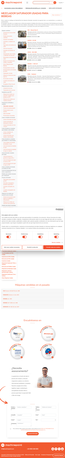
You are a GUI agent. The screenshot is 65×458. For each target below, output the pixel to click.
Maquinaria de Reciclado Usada (9, 268)
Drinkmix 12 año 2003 (11, 295)
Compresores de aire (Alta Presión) (9, 33)
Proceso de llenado (6, 177)
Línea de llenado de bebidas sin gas (9, 146)
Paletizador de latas (7, 73)
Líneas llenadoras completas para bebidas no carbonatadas (9, 139)
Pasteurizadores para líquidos (8, 110)
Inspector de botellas (8, 39)
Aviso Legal (37, 454)
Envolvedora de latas (8, 78)
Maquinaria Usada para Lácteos (9, 251)
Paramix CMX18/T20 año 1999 (11, 291)
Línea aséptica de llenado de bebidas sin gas (9, 143)
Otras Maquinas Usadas (7, 278)
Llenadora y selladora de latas (9, 42)
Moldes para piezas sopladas (7, 36)
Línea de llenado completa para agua (8, 153)
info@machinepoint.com (7, 449)
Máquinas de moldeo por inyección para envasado (7, 194)
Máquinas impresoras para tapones (9, 75)
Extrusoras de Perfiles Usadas (9, 266)
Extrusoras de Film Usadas (8, 259)
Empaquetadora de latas (9, 68)
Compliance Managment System (48, 454)
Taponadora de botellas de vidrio (9, 45)
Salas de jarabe (6, 113)
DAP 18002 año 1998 (10, 303)
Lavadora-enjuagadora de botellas (9, 190)
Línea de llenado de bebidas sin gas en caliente (9, 150)
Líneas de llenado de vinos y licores (9, 125)
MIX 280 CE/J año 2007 (11, 307)
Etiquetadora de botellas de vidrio (9, 58)
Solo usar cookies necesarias (12, 247)
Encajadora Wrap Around (9, 84)
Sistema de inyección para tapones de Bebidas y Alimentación (9, 198)
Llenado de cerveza (7, 88)
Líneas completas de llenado (8, 117)
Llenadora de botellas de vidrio (9, 51)
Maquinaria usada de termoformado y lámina (7, 271)
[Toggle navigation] (27, 2)
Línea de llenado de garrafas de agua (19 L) (8, 157)
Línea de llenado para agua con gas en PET (9, 160)
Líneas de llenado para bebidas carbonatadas (8, 136)
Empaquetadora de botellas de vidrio (9, 70)
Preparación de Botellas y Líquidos (8, 103)
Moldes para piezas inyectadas (9, 205)
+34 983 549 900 (32, 449)
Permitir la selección (32, 247)
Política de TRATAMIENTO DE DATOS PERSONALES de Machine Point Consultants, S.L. (37, 429)
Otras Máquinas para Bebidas (8, 65)
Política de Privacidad (29, 454)
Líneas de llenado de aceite (9, 119)
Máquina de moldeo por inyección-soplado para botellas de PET (8, 95)
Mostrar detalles (56, 242)
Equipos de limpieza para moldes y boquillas (9, 61)
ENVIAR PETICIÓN (33, 434)
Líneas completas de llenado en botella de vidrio (8, 167)
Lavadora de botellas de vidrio (8, 81)
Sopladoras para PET (7, 92)
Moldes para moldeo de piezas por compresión (9, 174)
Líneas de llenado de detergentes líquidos (8, 122)
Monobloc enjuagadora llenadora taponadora (8, 183)
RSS (23, 454)
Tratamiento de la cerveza (9, 90)
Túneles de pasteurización (9, 108)
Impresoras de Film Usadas (8, 256)
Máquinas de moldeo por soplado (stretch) (9, 99)
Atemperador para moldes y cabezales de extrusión (9, 54)
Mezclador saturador (8, 106)
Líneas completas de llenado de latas (8, 132)
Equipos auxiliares (6, 30)
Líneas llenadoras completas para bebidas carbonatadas (8, 129)
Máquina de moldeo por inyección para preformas (9, 202)
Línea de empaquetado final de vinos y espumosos (9, 171)
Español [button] (61, 2)
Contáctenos (58, 455)
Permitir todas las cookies (53, 247)
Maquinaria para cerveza (7, 86)
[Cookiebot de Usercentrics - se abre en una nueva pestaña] (56, 209)
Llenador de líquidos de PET (8, 187)
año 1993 (7, 299)
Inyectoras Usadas (6, 261)
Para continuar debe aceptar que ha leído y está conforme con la (33, 429)
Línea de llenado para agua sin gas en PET (9, 164)
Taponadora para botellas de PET (9, 180)
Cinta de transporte (7, 48)
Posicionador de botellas (9, 115)
